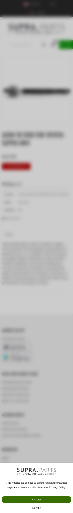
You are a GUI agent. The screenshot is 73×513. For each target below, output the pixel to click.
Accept (38, 499)
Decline (36, 507)
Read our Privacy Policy (51, 487)
